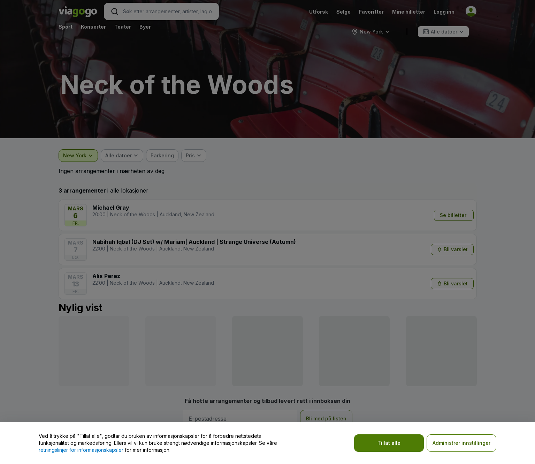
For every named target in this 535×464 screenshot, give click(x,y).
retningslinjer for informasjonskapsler (81, 450)
